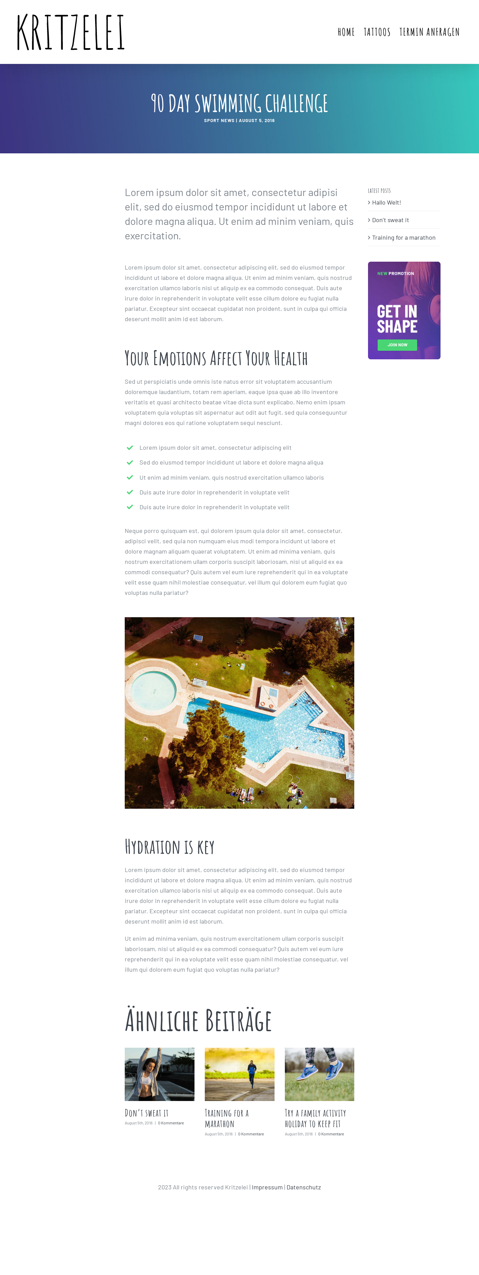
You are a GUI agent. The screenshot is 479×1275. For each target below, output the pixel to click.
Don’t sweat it (147, 1113)
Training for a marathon (227, 1118)
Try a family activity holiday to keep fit (315, 1118)
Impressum (267, 1187)
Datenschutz (304, 1187)
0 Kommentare (171, 1122)
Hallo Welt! (386, 202)
